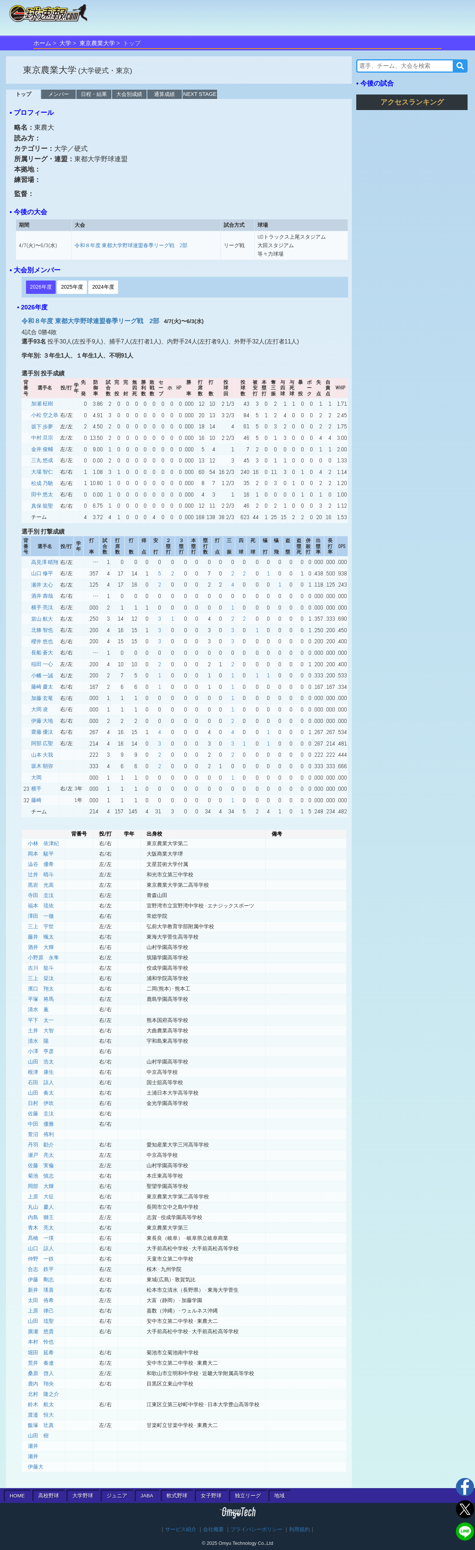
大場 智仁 (42, 471)
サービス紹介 (180, 1529)
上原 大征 (41, 1196)
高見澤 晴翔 (44, 562)
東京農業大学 (97, 43)
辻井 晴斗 (41, 874)
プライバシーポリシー (256, 1529)
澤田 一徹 (41, 916)
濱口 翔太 (41, 988)
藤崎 (36, 800)
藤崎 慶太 (42, 686)
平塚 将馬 (41, 999)
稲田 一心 (42, 664)
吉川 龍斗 (41, 968)
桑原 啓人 (41, 1373)
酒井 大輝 (41, 947)
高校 (48, 1495)
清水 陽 (38, 1041)
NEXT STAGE (200, 94)
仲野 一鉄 (41, 1258)
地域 (279, 1495)
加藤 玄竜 (42, 698)
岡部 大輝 (41, 1186)
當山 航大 (42, 618)
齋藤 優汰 (42, 731)
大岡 (36, 777)
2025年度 (72, 287)
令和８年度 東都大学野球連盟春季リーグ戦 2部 (131, 245)
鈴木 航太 (41, 1404)
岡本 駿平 (41, 853)
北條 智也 (42, 630)
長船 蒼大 (42, 652)
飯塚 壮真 (41, 1425)
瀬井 (33, 1446)
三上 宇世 (41, 926)
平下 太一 (41, 1020)
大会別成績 (129, 94)
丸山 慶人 (41, 1207)
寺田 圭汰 (41, 895)
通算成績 (164, 94)
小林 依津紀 (43, 843)
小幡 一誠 (42, 675)
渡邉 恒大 (41, 1414)
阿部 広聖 (42, 743)
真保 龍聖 (42, 505)
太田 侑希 (41, 1300)
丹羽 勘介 (41, 1144)
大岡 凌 (39, 709)
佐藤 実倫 (41, 1165)
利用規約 (299, 1529)
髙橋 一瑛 (41, 1238)
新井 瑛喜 (41, 1290)
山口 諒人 (41, 1248)
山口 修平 (42, 573)
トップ (23, 94)
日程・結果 (94, 94)
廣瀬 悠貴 (41, 1331)
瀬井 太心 (42, 584)
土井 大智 (41, 1030)
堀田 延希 (41, 1352)
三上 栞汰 (41, 978)
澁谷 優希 (41, 864)
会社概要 (213, 1529)
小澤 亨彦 (41, 1051)
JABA (147, 1495)
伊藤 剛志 (41, 1279)
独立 (248, 1495)
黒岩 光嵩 (41, 885)
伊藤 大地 (42, 720)
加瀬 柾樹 (42, 403)
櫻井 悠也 (42, 641)
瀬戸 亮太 (41, 1155)
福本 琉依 (41, 905)
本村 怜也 (41, 1341)
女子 (211, 1495)
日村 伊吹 (41, 1103)
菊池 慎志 (41, 1175)
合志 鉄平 (41, 1269)
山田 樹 (38, 1435)
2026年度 (41, 287)
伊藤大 (35, 1466)
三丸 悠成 (42, 460)
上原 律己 (41, 1310)
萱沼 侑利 (41, 1134)
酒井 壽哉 (42, 596)
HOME (17, 1495)
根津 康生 (41, 1072)
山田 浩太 (41, 1061)
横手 (36, 788)
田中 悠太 (42, 494)
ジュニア (117, 1495)
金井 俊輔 (42, 449)
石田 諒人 (41, 1082)
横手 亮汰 (42, 607)
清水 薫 (38, 1009)
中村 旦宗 (42, 437)
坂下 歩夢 (42, 426)
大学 (65, 43)
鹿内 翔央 (41, 1383)
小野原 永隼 (43, 957)
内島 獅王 (41, 1217)
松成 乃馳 (42, 483)
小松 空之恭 (44, 415)
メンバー (58, 94)
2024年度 (103, 287)
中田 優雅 (41, 1124)
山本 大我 (42, 754)
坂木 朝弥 (42, 766)
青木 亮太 (41, 1227)
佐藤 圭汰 (41, 1113)
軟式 (177, 1495)
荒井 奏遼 (41, 1363)
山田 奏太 (41, 1092)
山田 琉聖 (41, 1321)
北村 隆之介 (43, 1394)
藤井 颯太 (41, 936)
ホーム (42, 43)
